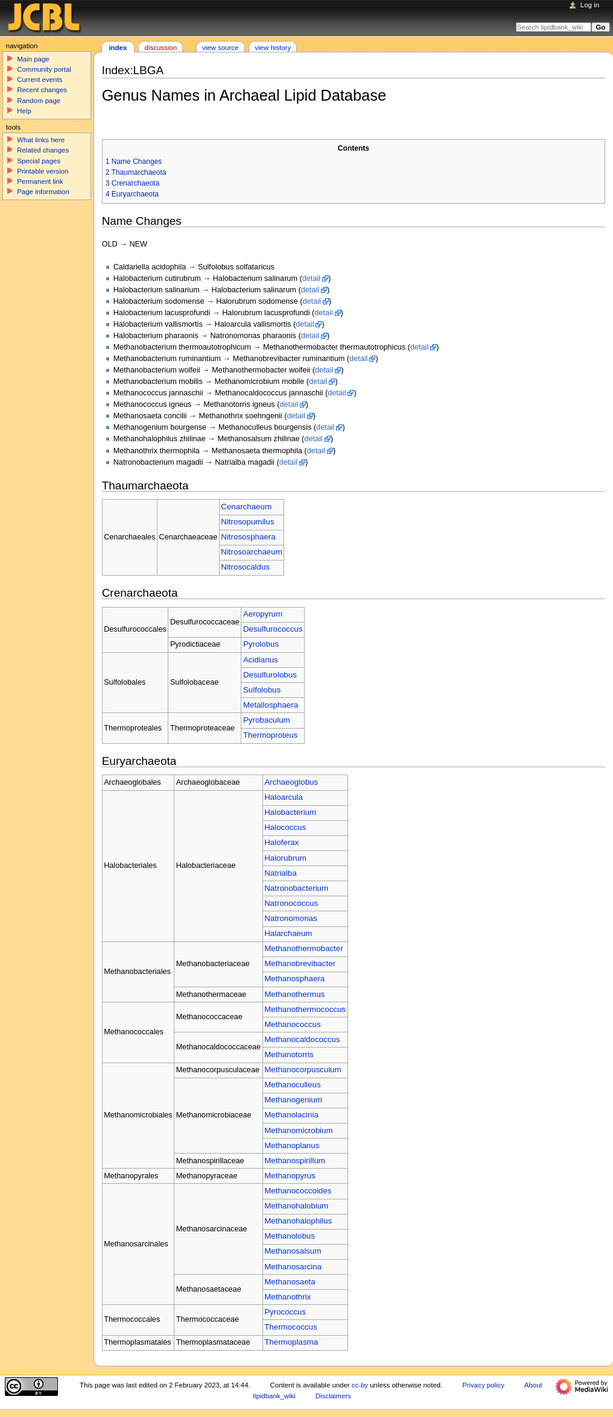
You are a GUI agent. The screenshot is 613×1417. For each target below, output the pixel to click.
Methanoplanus (291, 1145)
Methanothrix (287, 1296)
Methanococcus (292, 1024)
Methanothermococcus (305, 1009)
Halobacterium (290, 812)
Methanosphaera (294, 978)
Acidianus (260, 659)
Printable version (42, 171)
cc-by (360, 1385)
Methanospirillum (294, 1160)
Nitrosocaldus (245, 566)
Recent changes (42, 89)
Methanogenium (293, 1099)
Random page (38, 100)
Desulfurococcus (273, 628)
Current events (39, 79)
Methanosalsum (292, 1250)
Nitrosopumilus (247, 521)
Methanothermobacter (303, 948)
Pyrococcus (285, 1311)
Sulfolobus (262, 689)
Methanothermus (294, 994)
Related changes (43, 150)
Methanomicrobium (298, 1130)
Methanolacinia (291, 1114)
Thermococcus (290, 1326)
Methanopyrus (289, 1175)
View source (220, 47)
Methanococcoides (297, 1190)
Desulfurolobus (270, 674)
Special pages (38, 161)
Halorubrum (285, 857)
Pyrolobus (261, 644)
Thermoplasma (291, 1341)
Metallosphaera (270, 704)
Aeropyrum (262, 613)
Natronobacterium (296, 888)
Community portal (44, 69)
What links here (41, 139)
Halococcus (285, 827)
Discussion (161, 47)
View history (273, 47)
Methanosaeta (289, 1281)
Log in (589, 4)
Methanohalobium (296, 1205)
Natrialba (280, 873)
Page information (43, 191)
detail (311, 278)
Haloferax (281, 842)
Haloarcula (283, 797)
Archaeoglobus (291, 782)
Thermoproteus (270, 735)
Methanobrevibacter (299, 963)
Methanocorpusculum (302, 1069)
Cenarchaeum (246, 506)
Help (24, 111)
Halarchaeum (288, 933)
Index (118, 47)
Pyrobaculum (266, 719)
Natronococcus (291, 903)
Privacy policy (483, 1385)
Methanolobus (289, 1235)
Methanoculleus (292, 1084)
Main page (33, 59)
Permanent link (40, 181)
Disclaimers (333, 1396)
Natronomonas (290, 918)
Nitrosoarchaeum (251, 551)
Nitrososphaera (248, 536)
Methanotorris (289, 1054)
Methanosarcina (293, 1266)
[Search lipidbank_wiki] (553, 27)
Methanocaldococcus (302, 1039)
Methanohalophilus (298, 1220)
